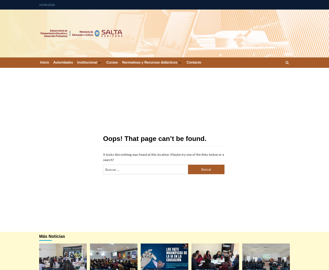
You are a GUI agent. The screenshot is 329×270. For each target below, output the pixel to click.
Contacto (194, 62)
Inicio (44, 62)
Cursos (112, 62)
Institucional (89, 62)
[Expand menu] (99, 63)
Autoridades (63, 62)
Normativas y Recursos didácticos (152, 62)
